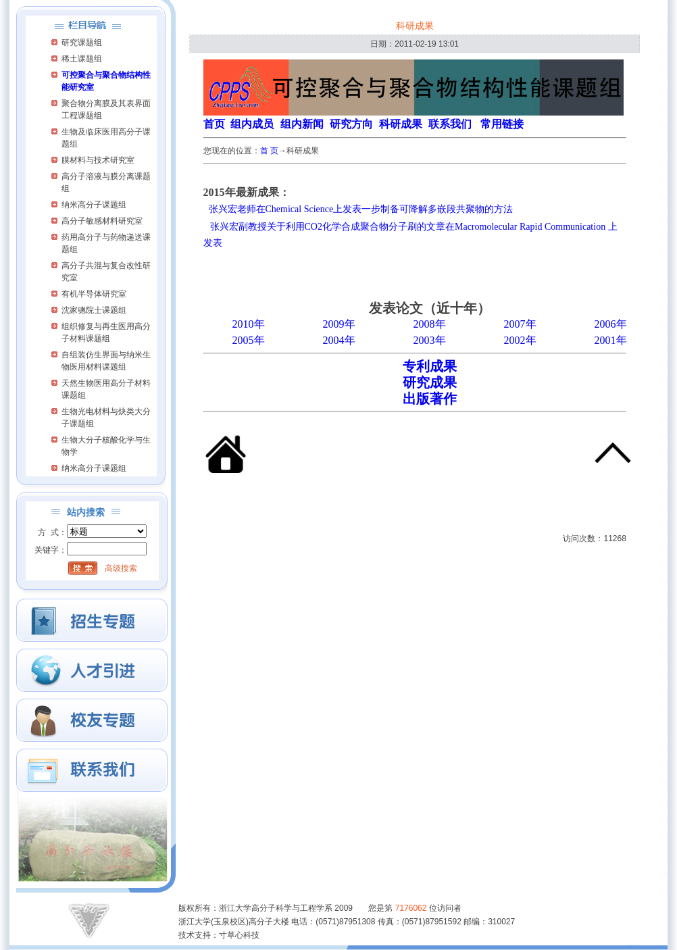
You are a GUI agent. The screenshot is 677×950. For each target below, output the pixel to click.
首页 (214, 124)
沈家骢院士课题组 (93, 310)
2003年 (429, 340)
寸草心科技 (239, 935)
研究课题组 (81, 42)
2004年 (339, 340)
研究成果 (430, 382)
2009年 (339, 324)
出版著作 (430, 398)
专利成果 (430, 366)
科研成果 (400, 124)
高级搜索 (121, 568)
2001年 (611, 340)
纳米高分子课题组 (93, 204)
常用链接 (502, 124)
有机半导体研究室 (93, 294)
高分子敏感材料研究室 (102, 221)
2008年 (429, 324)
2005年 (248, 340)
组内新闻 (302, 124)
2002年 (520, 340)
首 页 (269, 150)
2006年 (611, 324)
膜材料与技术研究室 (97, 160)
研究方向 (351, 124)
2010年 (248, 324)
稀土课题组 (81, 59)
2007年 (520, 324)
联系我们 (450, 124)
